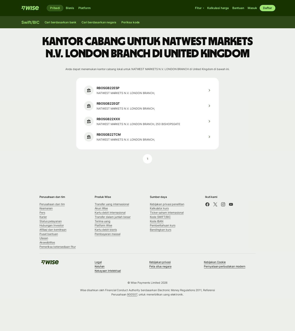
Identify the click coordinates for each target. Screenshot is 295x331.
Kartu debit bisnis (106, 229)
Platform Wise (103, 225)
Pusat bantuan (48, 234)
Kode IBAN (156, 221)
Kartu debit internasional (110, 212)
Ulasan (43, 238)
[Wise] (30, 8)
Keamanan (46, 208)
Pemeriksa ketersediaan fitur (57, 246)
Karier (43, 217)
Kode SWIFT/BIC (160, 217)
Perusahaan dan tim (52, 204)
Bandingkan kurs (160, 229)
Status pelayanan (50, 221)
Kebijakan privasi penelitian (167, 204)
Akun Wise (101, 208)
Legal (98, 262)
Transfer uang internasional (112, 204)
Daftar (267, 8)
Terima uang (102, 221)
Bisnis (70, 8)
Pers (42, 212)
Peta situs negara (160, 266)
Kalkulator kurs (159, 208)
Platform (84, 8)
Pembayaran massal (107, 234)
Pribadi (55, 8)
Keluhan (99, 266)
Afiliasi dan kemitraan (52, 229)
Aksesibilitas (47, 242)
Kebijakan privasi (160, 262)
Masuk (252, 8)
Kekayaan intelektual (108, 270)
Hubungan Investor (51, 225)
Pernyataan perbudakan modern (224, 266)
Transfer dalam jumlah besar (113, 217)
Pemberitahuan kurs (162, 225)
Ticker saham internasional (167, 212)
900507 (132, 294)
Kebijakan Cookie (215, 262)
